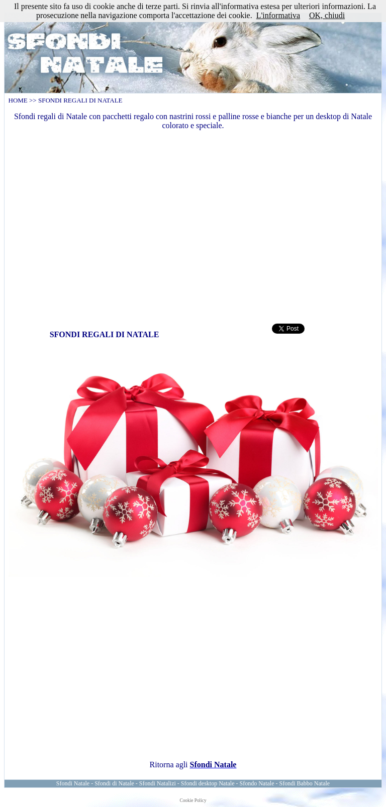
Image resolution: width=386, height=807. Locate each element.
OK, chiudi (327, 15)
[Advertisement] (193, 225)
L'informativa (278, 15)
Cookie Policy (192, 800)
